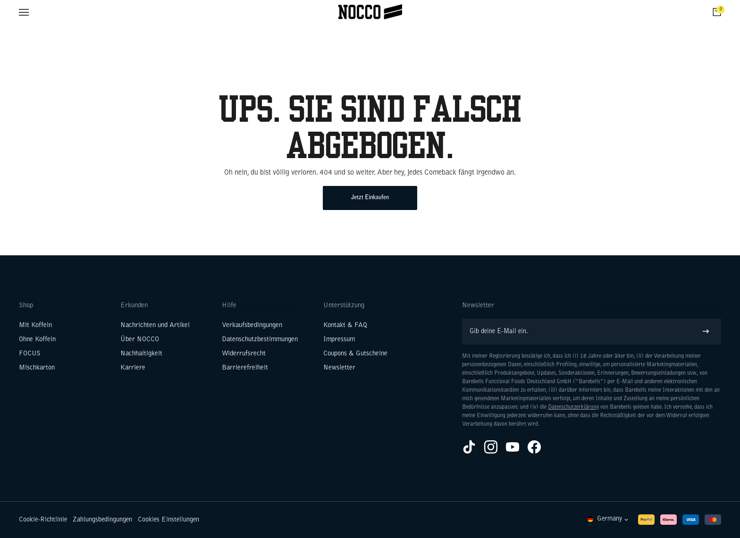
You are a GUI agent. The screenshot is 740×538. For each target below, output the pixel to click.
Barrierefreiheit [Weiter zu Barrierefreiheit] (245, 367)
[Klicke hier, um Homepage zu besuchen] (370, 12)
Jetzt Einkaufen (370, 198)
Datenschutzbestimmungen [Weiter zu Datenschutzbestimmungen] (260, 339)
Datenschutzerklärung (573, 407)
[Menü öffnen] (24, 12)
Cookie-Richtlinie (43, 519)
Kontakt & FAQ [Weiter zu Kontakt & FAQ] (345, 325)
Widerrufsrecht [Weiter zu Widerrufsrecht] (244, 353)
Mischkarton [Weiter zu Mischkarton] (37, 367)
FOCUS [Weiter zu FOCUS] (30, 353)
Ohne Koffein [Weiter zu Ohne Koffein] (37, 339)
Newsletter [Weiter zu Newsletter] (339, 367)
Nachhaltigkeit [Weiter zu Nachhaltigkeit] (141, 353)
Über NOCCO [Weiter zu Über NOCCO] (139, 339)
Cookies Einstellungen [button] (168, 519)
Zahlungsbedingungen (102, 519)
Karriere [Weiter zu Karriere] (132, 367)
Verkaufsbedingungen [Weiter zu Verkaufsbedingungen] (252, 325)
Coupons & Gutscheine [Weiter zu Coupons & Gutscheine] (355, 353)
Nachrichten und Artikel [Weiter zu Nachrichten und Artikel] (155, 325)
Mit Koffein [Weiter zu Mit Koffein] (35, 325)
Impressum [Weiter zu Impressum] (339, 339)
